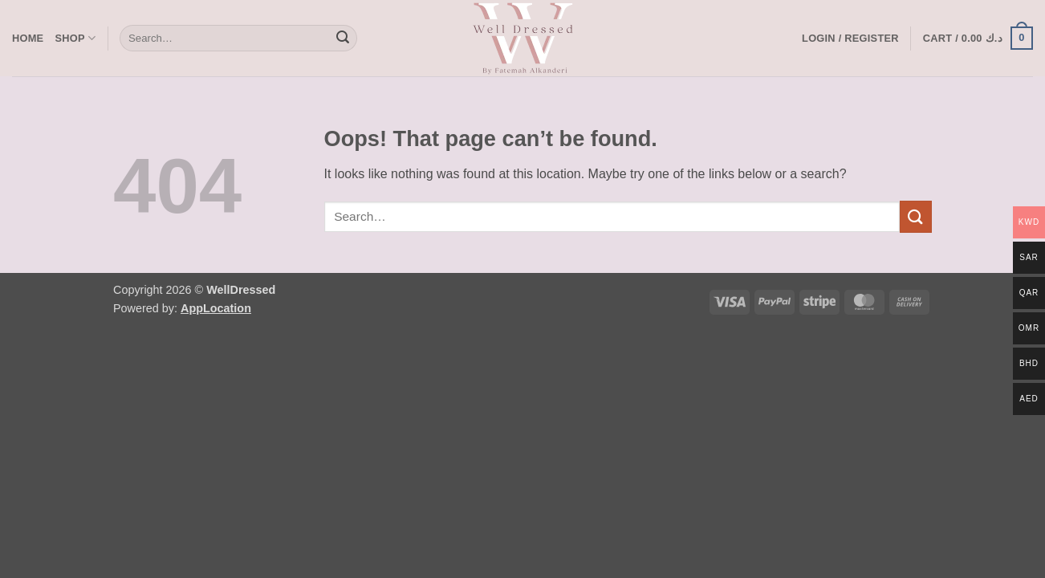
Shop (75, 38)
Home (27, 38)
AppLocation (216, 308)
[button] (850, 38)
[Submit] (342, 38)
